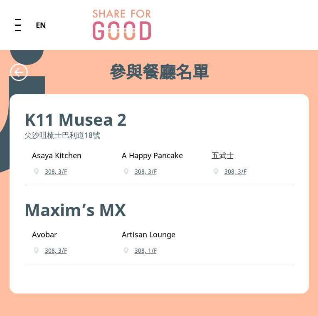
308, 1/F (146, 250)
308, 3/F (56, 171)
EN (41, 25)
